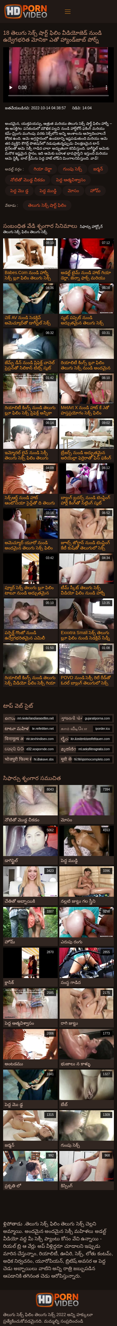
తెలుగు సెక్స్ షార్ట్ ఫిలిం (47, 205)
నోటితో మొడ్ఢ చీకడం (27, 179)
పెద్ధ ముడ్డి (48, 190)
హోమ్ (95, 190)
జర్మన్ (98, 168)
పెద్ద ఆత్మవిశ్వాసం (70, 179)
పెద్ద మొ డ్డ (19, 190)
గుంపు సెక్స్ (72, 168)
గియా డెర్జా (43, 168)
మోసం (73, 190)
